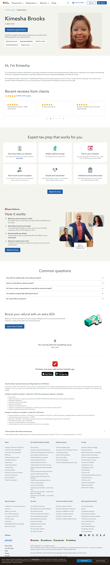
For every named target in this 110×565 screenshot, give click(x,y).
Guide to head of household (89, 455)
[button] (55, 431)
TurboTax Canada (10, 470)
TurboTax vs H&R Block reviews (65, 511)
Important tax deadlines (88, 482)
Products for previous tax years (13, 472)
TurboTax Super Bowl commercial (65, 509)
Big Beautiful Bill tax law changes (14, 524)
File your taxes (18, 3)
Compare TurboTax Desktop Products (66, 450)
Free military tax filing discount (39, 455)
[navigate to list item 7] (56, 118)
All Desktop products (62, 452)
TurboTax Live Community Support (15, 506)
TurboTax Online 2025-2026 (13, 450)
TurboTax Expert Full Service (38, 462)
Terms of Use (63, 556)
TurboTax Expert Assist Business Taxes (41, 471)
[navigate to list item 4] (54, 118)
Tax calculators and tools (37, 506)
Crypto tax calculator (36, 521)
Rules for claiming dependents (90, 457)
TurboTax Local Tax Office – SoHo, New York (41, 488)
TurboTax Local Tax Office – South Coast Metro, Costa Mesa (42, 492)
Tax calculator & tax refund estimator (40, 509)
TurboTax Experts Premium (38, 460)
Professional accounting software (90, 516)
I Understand (84, 560)
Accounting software (87, 506)
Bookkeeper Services (87, 529)
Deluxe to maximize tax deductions (40, 450)
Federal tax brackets (87, 485)
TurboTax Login (9, 519)
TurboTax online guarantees (13, 452)
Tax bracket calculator (36, 511)
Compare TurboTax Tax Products (14, 447)
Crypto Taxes (8, 462)
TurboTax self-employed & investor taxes (42, 452)
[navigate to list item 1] (51, 118)
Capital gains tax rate (87, 467)
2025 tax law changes (87, 487)
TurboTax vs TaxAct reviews (64, 516)
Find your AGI (85, 472)
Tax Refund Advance (11, 460)
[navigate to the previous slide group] (46, 118)
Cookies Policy (35, 559)
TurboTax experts (10, 10)
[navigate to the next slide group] (63, 118)
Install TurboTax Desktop (63, 455)
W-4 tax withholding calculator (39, 516)
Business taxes (32, 3)
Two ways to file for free (12, 516)
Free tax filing (34, 447)
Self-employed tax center (12, 457)
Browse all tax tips (86, 450)
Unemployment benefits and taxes (91, 475)
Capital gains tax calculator (38, 524)
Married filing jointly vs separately (91, 452)
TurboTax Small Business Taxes (39, 474)
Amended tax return (87, 465)
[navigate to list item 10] (59, 118)
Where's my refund (10, 511)
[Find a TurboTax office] (78, 2)
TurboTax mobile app (11, 475)
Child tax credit (85, 480)
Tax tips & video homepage (89, 447)
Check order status (61, 457)
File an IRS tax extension (12, 514)
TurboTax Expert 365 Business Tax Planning (40, 477)
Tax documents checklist (37, 529)
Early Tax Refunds (10, 477)
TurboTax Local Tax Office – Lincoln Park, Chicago (42, 496)
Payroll (83, 509)
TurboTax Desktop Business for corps (66, 462)
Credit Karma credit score (88, 519)
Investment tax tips (86, 477)
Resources (44, 3)
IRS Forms (8, 455)
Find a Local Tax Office (36, 485)
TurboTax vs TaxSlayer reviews (64, 514)
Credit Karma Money (11, 465)
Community (8, 521)
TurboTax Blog (9, 467)
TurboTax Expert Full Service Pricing (40, 465)
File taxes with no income (88, 460)
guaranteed (19, 158)
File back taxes (85, 470)
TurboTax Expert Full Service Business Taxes (41, 468)
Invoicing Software (86, 531)
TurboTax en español (11, 480)
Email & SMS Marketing (88, 526)
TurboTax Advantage (62, 460)
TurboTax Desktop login (63, 447)
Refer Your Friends (10, 526)
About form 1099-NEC (87, 462)
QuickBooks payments (87, 511)
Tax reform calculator (36, 531)
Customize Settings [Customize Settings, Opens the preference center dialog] (100, 560)
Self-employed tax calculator (38, 519)
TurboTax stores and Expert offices (40, 480)
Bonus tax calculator (36, 526)
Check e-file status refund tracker (39, 514)
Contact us (8, 509)
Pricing (54, 3)
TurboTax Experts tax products (39, 457)
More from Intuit (86, 524)
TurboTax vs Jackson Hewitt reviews (66, 519)
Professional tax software (88, 514)
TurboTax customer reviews (64, 506)
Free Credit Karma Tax (87, 521)
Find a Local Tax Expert (37, 483)
